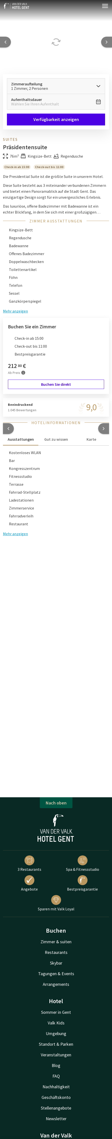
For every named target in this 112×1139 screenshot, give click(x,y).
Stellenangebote (56, 1108)
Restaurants (56, 952)
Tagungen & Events (56, 973)
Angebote (29, 883)
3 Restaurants (29, 863)
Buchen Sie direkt (56, 384)
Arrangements (56, 984)
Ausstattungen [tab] (21, 439)
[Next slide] (106, 42)
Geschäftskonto (56, 1097)
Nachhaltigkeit (56, 1087)
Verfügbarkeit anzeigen (56, 119)
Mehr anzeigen (15, 533)
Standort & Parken (56, 1044)
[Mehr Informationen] (23, 373)
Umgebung (56, 1033)
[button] (8, 428)
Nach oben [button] (56, 803)
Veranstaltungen (56, 1055)
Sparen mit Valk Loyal (56, 903)
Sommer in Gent (56, 1012)
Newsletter (56, 1118)
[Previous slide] (5, 42)
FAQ (56, 1076)
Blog (56, 1065)
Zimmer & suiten (56, 942)
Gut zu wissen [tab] (56, 439)
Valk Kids (56, 1023)
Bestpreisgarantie (82, 883)
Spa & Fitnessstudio (82, 863)
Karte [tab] (91, 439)
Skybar (56, 963)
